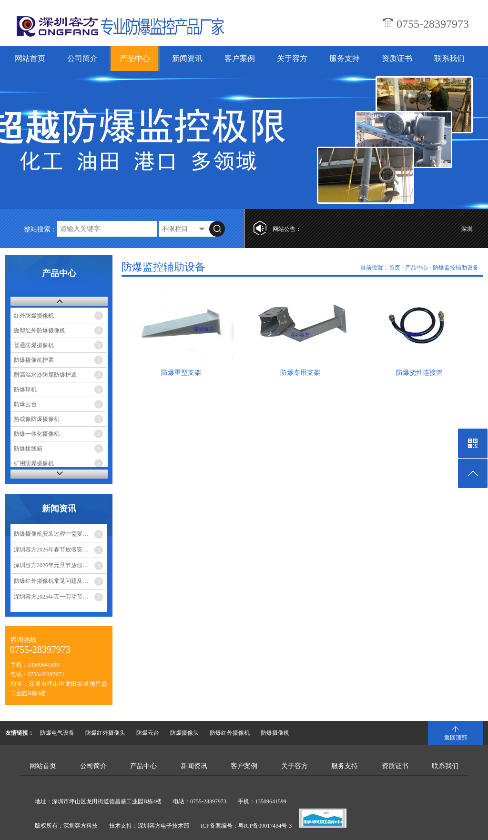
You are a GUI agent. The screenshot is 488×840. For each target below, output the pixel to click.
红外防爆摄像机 (34, 315)
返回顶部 (455, 737)
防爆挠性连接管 (419, 372)
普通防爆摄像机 (34, 345)
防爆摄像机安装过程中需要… (51, 533)
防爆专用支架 (300, 372)
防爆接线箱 (28, 448)
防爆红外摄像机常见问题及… (51, 581)
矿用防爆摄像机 (34, 463)
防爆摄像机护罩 (34, 360)
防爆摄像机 (275, 733)
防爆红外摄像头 (105, 733)
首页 (394, 267)
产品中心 (135, 58)
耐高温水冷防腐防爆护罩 (45, 374)
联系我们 (449, 58)
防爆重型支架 (181, 372)
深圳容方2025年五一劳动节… (51, 596)
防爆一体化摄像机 (37, 433)
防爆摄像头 (184, 733)
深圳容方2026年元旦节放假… (51, 565)
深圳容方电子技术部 (163, 825)
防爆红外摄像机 (230, 733)
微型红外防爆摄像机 (39, 330)
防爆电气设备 (57, 733)
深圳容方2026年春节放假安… (51, 549)
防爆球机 (25, 389)
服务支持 (344, 58)
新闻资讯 (187, 58)
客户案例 (239, 58)
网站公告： (287, 229)
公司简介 (82, 58)
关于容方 (292, 58)
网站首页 (30, 58)
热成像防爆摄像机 (37, 419)
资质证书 (397, 58)
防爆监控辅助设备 (455, 267)
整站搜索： (40, 229)
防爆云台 (25, 404)
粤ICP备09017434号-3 (265, 825)
